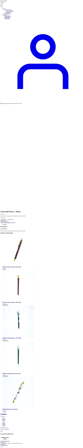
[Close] (1, 431)
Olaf (14, 222)
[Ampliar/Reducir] (0, 446)
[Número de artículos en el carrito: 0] (0, 102)
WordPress (7, 429)
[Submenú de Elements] (6, 14)
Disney (10, 103)
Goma (6, 222)
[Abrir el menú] (1, 5)
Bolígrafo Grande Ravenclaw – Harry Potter (12, 337)
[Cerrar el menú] (1, 6)
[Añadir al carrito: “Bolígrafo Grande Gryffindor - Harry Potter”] (5, 305)
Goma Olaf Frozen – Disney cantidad (6, 219)
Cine (7, 103)
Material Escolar (10, 222)
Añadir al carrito (3, 220)
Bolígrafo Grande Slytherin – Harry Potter (12, 373)
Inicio (1, 103)
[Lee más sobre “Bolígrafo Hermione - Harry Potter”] (4, 411)
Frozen (3, 222)
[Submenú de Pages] (5, 8)
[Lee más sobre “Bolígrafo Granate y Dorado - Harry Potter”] (4, 269)
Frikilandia (2, 2)
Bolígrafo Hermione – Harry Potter (10, 409)
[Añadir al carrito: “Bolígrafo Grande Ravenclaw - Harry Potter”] (5, 340)
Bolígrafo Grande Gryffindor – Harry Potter (12, 302)
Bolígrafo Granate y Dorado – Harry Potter (12, 266)
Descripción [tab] (5, 224)
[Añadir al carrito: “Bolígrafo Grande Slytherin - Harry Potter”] (5, 376)
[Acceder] (41, 101)
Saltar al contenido (3, 0)
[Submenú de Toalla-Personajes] (11, 10)
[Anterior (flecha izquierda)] (0, 447)
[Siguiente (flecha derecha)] (1, 447)
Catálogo (4, 103)
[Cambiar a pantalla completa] (1, 446)
